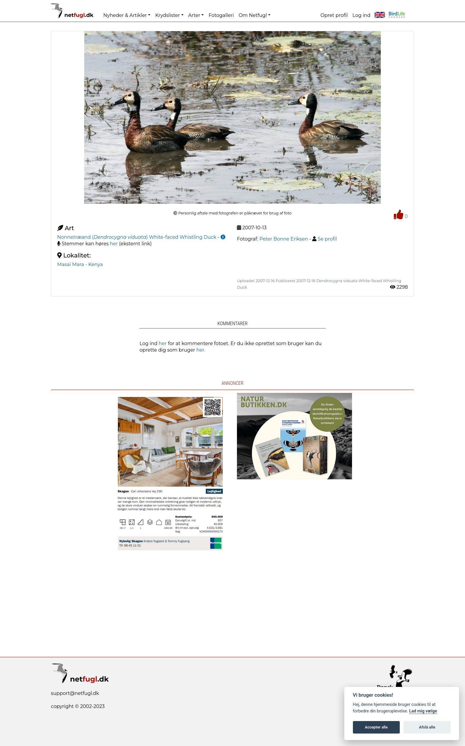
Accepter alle (376, 727)
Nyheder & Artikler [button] (125, 15)
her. (200, 350)
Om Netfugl (253, 15)
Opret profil (334, 15)
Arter (194, 15)
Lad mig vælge (423, 711)
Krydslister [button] (167, 15)
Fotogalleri (221, 15)
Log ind (361, 15)
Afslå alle (427, 727)
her (114, 243)
